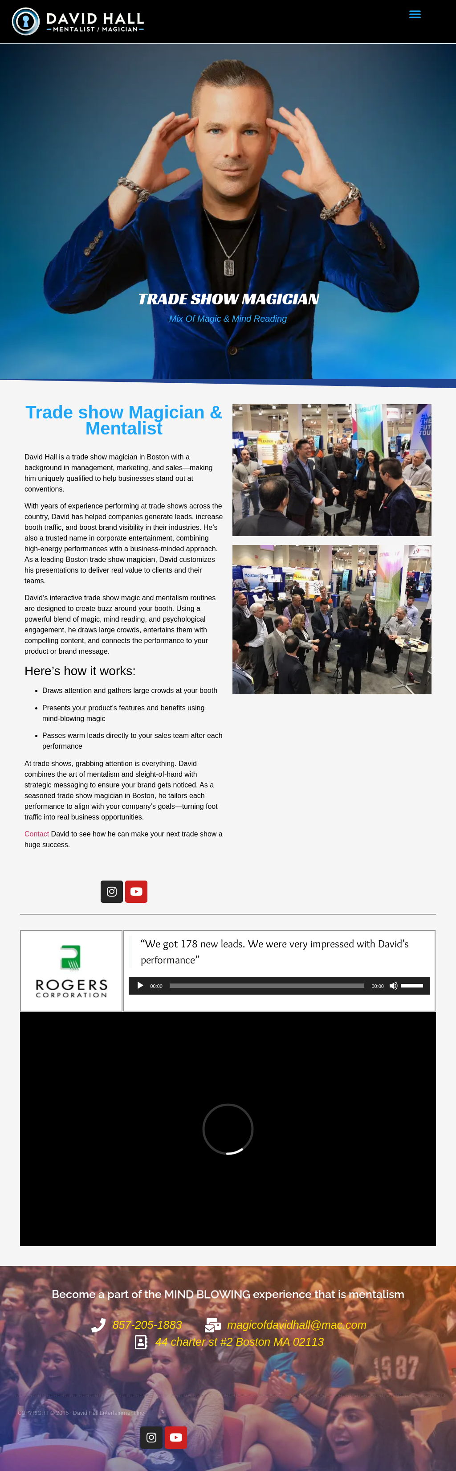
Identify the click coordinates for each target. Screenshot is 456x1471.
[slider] (267, 985)
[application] (279, 986)
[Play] (140, 985)
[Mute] (393, 985)
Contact (36, 834)
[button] (415, 13)
